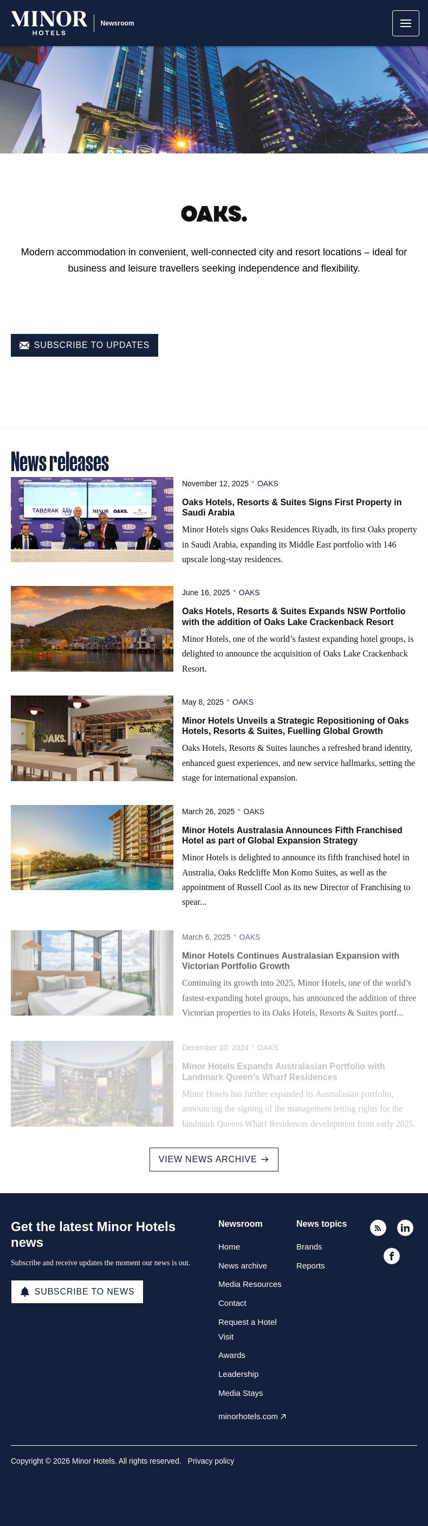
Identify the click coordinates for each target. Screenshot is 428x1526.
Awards (231, 1355)
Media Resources (250, 1284)
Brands (309, 1246)
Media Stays (240, 1393)
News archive (242, 1265)
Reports (310, 1265)
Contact (232, 1303)
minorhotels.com (248, 1416)
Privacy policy (211, 1461)
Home (229, 1246)
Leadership (238, 1374)
